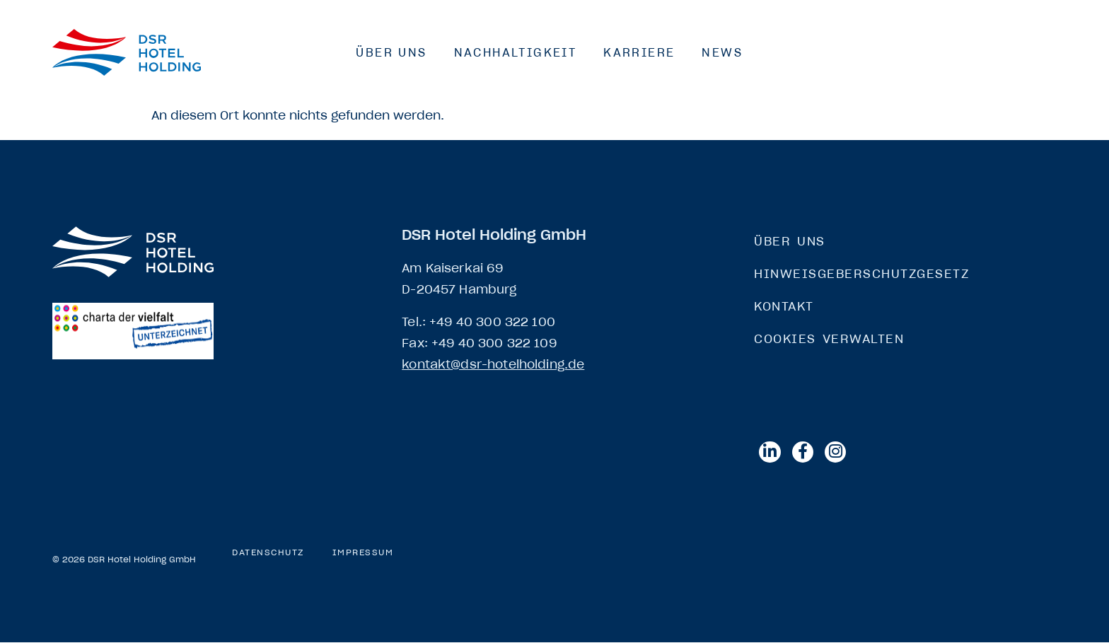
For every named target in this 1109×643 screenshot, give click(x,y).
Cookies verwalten (829, 339)
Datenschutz (268, 553)
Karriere (639, 52)
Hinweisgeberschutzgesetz (861, 274)
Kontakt (784, 306)
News (722, 52)
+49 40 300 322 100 (492, 322)
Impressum (363, 553)
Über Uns (391, 52)
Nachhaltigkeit (515, 52)
